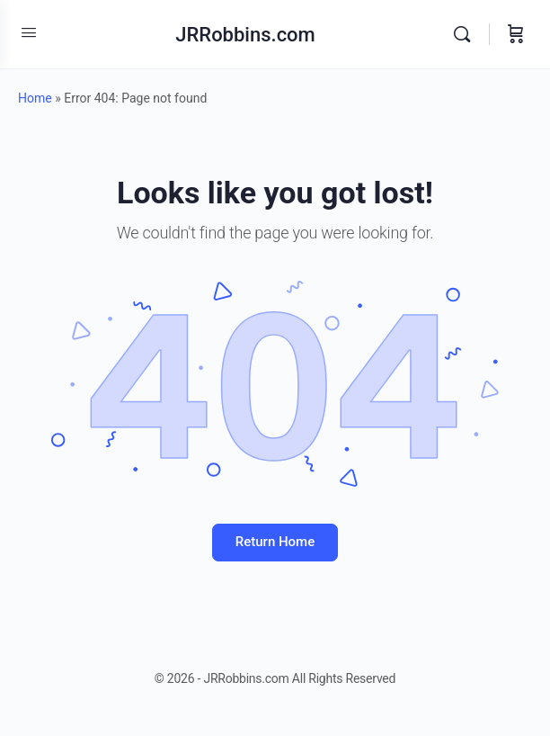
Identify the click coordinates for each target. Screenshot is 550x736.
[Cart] (516, 34)
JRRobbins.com (245, 34)
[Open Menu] (29, 32)
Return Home (275, 542)
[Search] (466, 34)
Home (35, 98)
